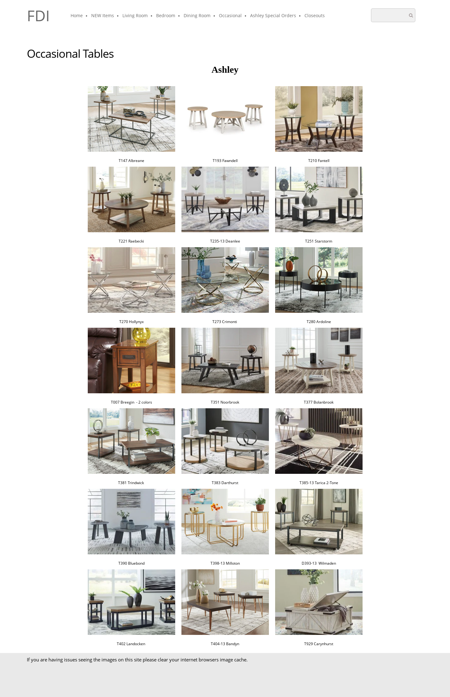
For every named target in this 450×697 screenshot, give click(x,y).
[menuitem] (77, 16)
